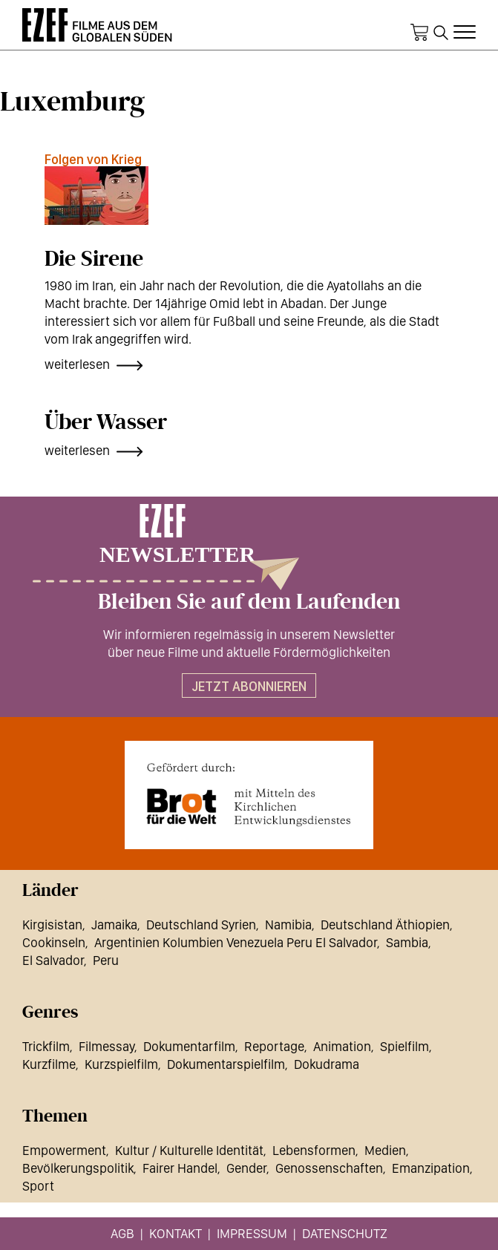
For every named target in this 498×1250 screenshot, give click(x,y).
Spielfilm (404, 1046)
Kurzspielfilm (121, 1064)
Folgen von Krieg (93, 159)
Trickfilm (46, 1046)
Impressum (252, 1233)
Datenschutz (344, 1233)
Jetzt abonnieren (249, 686)
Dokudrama (326, 1064)
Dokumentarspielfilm (226, 1064)
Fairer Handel (179, 1168)
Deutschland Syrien (201, 924)
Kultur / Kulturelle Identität (189, 1150)
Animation (342, 1046)
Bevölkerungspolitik (78, 1168)
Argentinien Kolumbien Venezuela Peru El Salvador (235, 942)
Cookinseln (53, 942)
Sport (38, 1186)
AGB (122, 1233)
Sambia (407, 942)
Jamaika (114, 924)
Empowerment (64, 1150)
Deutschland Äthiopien (385, 924)
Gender (246, 1168)
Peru (106, 960)
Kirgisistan (52, 924)
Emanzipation (431, 1168)
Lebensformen (314, 1150)
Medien (385, 1150)
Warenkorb (419, 33)
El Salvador (53, 960)
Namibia (288, 924)
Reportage (274, 1046)
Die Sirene (94, 259)
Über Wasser (106, 422)
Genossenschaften (329, 1168)
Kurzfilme (49, 1064)
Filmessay (106, 1046)
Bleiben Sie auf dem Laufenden (249, 602)
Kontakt (175, 1233)
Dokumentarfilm (189, 1046)
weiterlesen (77, 364)
